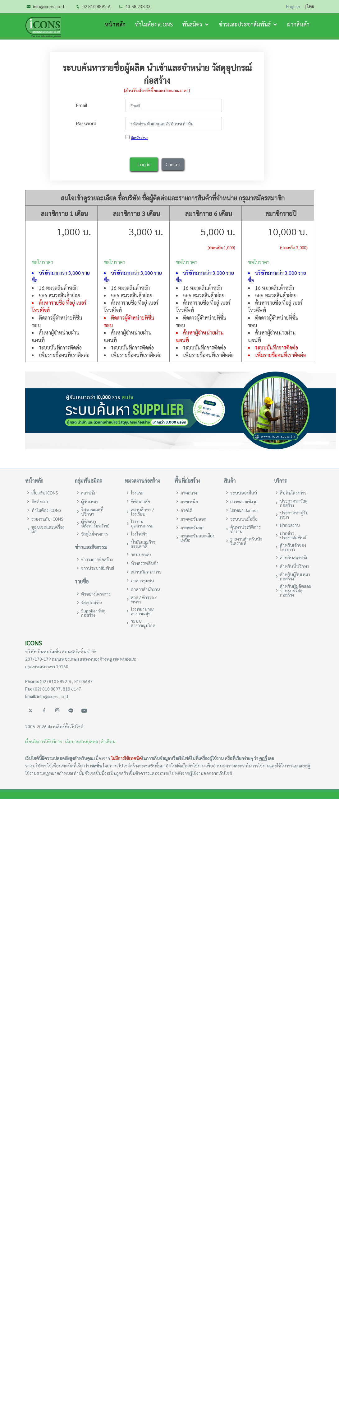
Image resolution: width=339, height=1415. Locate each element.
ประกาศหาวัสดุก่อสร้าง (294, 503)
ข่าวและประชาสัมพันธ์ (245, 24)
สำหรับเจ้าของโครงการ (293, 547)
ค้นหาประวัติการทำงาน (245, 529)
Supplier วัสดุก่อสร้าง (93, 612)
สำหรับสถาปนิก (294, 557)
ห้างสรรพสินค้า (144, 563)
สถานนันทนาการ (146, 571)
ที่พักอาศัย (140, 501)
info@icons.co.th (49, 6)
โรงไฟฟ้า (139, 534)
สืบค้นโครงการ (293, 492)
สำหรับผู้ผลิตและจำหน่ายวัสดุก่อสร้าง (295, 590)
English (293, 6)
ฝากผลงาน (290, 525)
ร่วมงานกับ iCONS (47, 519)
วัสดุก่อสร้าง (91, 602)
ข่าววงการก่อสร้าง (97, 559)
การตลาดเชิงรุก (244, 501)
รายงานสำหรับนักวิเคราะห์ (246, 540)
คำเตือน (108, 741)
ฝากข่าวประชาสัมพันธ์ (293, 535)
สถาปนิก (89, 492)
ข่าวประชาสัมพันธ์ (97, 568)
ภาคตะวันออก (193, 519)
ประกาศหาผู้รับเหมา (294, 514)
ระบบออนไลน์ (243, 492)
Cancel (173, 162)
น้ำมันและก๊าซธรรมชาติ (143, 544)
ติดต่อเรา (39, 501)
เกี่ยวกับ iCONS (44, 492)
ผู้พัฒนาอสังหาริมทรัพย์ (95, 523)
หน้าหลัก (115, 24)
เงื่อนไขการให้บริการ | (44, 741)
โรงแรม (137, 492)
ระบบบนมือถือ (244, 519)
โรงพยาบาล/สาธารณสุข (142, 611)
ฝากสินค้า (298, 24)
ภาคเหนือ (189, 501)
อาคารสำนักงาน (145, 589)
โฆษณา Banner (244, 510)
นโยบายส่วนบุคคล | (82, 741)
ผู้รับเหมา (89, 501)
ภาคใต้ (186, 510)
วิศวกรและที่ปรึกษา (92, 511)
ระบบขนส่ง (141, 554)
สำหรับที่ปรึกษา (294, 566)
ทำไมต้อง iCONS (154, 24)
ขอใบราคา (42, 262)
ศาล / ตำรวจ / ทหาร (144, 599)
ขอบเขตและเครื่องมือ (48, 529)
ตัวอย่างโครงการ (96, 594)
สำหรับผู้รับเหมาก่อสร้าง (295, 576)
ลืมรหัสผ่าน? (139, 136)
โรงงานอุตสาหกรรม (142, 523)
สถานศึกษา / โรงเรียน (142, 511)
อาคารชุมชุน (142, 580)
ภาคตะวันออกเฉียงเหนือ (197, 537)
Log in (143, 162)
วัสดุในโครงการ (94, 534)
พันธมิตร (192, 24)
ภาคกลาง (189, 492)
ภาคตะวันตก (192, 527)
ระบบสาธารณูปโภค (143, 623)
